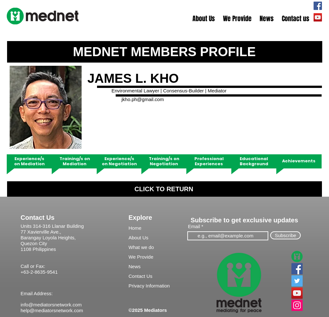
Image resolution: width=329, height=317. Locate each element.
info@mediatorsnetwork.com (51, 304)
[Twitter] (297, 281)
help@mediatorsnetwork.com (52, 310)
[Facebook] (297, 268)
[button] (204, 19)
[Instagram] (297, 305)
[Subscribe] (285, 235)
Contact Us (38, 217)
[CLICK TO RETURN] (164, 189)
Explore (140, 217)
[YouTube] (297, 293)
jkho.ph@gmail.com (142, 99)
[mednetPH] (318, 6)
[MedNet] (297, 256)
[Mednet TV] (318, 17)
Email (194, 226)
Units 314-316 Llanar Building (52, 226)
